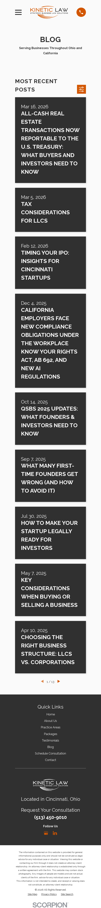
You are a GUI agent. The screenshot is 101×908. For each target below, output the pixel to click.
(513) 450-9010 (50, 817)
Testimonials (50, 740)
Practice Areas (50, 727)
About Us (50, 721)
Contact (50, 760)
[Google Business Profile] (46, 833)
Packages (50, 734)
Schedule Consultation (50, 753)
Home (50, 714)
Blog (50, 747)
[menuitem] (32, 894)
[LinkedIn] (55, 833)
